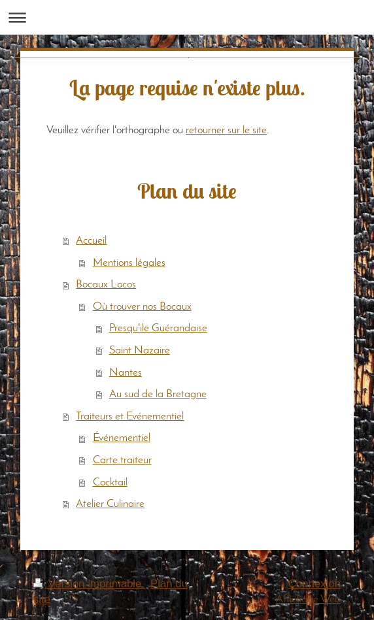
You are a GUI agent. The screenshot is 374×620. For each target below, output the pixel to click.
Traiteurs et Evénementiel (130, 416)
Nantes (125, 372)
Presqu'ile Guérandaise (158, 328)
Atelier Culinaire (110, 504)
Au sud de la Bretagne (158, 394)
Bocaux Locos (106, 284)
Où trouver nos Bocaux (142, 306)
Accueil (91, 240)
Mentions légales (129, 263)
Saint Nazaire (139, 350)
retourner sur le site (226, 130)
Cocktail (110, 482)
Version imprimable (88, 584)
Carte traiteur (122, 460)
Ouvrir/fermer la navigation (187, 17)
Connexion (314, 584)
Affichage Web (308, 599)
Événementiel (121, 438)
